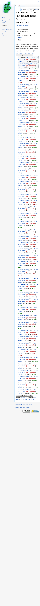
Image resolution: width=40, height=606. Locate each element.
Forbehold (28, 407)
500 (33, 53)
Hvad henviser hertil (6, 27)
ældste (23, 51)
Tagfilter (20, 37)
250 (29, 53)
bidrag (20, 61)
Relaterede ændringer (7, 29)
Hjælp (37, 9)
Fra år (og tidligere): (22, 31)
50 (23, 53)
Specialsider (5, 33)
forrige (27, 57)
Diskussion (22, 5)
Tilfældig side (5, 21)
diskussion (32, 59)
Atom (4, 31)
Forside (3, 17)
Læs (20, 9)
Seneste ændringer (6, 19)
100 (26, 53)
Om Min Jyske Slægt (20, 407)
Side (16, 5)
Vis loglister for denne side (23, 25)
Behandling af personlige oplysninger (23, 404)
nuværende (21, 64)
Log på (37, 1)
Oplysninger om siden (7, 34)
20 (21, 53)
